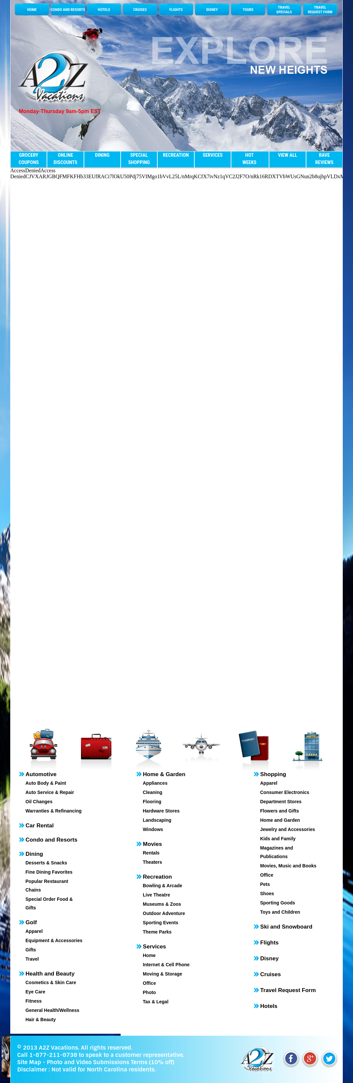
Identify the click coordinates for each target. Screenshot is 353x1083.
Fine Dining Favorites (48, 872)
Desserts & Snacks (46, 862)
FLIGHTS (175, 9)
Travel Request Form (288, 990)
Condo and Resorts (51, 840)
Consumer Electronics (284, 792)
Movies (152, 844)
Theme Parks (157, 932)
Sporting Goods (277, 902)
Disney (269, 958)
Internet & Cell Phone (166, 964)
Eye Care (35, 991)
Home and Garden (280, 820)
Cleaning (152, 792)
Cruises (270, 974)
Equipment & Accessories (53, 940)
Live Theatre (156, 894)
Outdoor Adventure (164, 913)
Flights (269, 942)
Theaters (152, 862)
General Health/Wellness (52, 1010)
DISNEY (212, 9)
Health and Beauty (49, 974)
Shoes (267, 893)
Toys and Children (280, 912)
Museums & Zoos (162, 904)
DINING (102, 155)
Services (154, 946)
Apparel (34, 931)
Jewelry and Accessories (287, 829)
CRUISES (140, 9)
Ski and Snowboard (286, 927)
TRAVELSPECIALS (284, 9)
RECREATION (176, 155)
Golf (31, 922)
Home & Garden (164, 774)
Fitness (33, 1001)
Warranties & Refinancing (53, 810)
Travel (32, 959)
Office (149, 983)
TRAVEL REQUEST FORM (320, 9)
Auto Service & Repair (49, 792)
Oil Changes (39, 801)
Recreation (157, 877)
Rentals (151, 852)
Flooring (152, 801)
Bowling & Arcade (162, 885)
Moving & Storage (162, 974)
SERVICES (212, 155)
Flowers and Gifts (279, 810)
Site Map (29, 1062)
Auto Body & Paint (45, 783)
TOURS (248, 9)
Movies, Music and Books (288, 865)
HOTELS (104, 9)
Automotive (41, 774)
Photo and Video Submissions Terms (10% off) (110, 1062)
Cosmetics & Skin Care (50, 982)
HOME (32, 9)
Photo (149, 992)
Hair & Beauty (40, 1019)
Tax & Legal (156, 1001)
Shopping (273, 774)
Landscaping (157, 820)
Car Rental (39, 825)
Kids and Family (277, 838)
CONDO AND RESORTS (68, 9)
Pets (265, 884)
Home (149, 955)
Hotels (268, 1006)
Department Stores (280, 801)
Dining (34, 854)
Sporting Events (160, 922)
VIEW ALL (287, 155)
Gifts (30, 949)
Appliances (155, 783)
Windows (153, 829)
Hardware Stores (161, 810)
